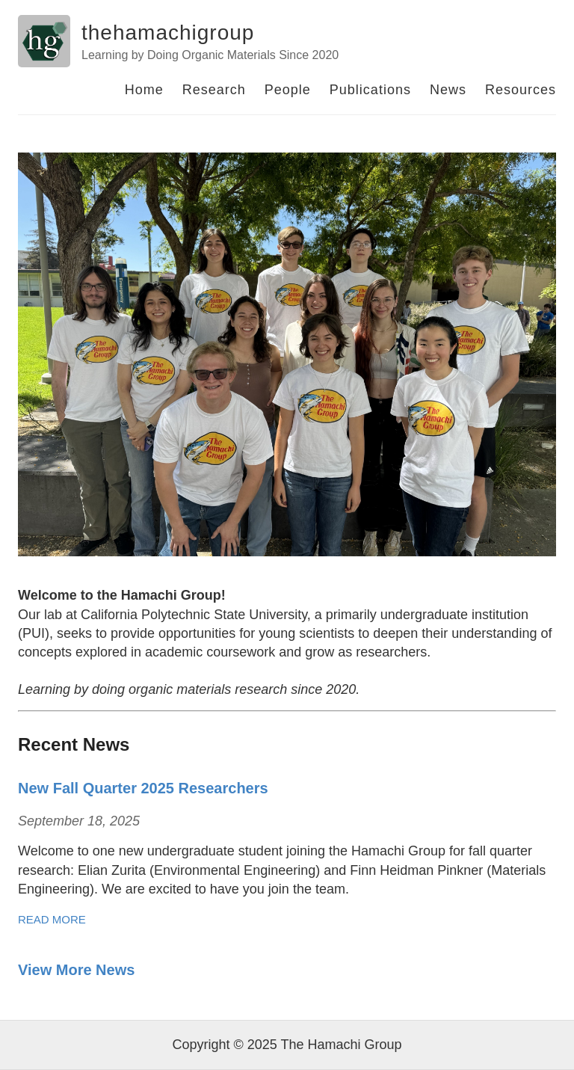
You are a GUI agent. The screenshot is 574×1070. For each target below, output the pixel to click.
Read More (52, 919)
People (288, 89)
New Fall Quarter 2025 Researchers (143, 788)
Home (144, 89)
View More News (76, 970)
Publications (370, 89)
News (448, 89)
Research (214, 89)
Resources (520, 89)
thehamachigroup (167, 32)
